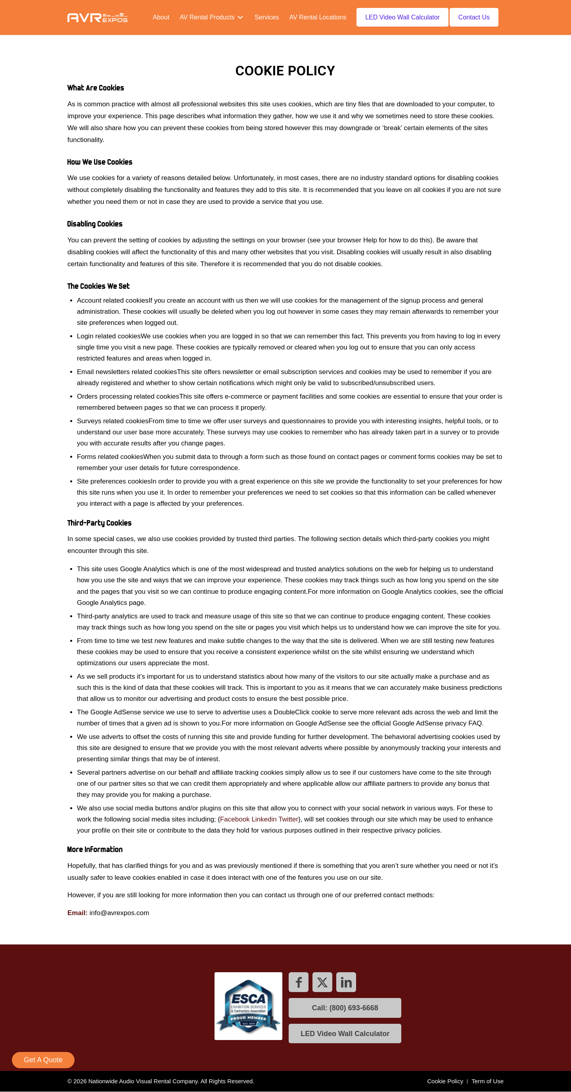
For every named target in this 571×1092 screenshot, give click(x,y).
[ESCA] (246, 1008)
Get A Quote (43, 1060)
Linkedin (263, 819)
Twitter (288, 819)
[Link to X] (322, 982)
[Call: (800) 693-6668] (345, 1008)
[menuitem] (161, 17)
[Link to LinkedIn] (346, 982)
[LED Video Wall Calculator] (345, 1034)
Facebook (235, 819)
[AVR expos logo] (97, 17)
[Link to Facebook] (298, 982)
